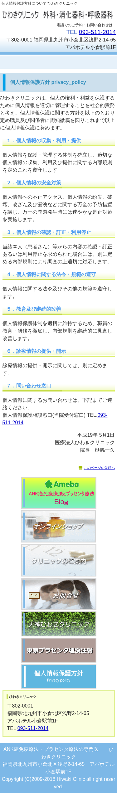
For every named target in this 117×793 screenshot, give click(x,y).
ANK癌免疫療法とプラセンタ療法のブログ (58, 493)
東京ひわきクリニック (58, 650)
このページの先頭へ (99, 467)
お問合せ (58, 594)
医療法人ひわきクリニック (58, 14)
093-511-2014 (97, 32)
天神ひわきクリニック (58, 623)
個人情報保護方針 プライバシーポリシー (58, 676)
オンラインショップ (58, 526)
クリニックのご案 (58, 560)
